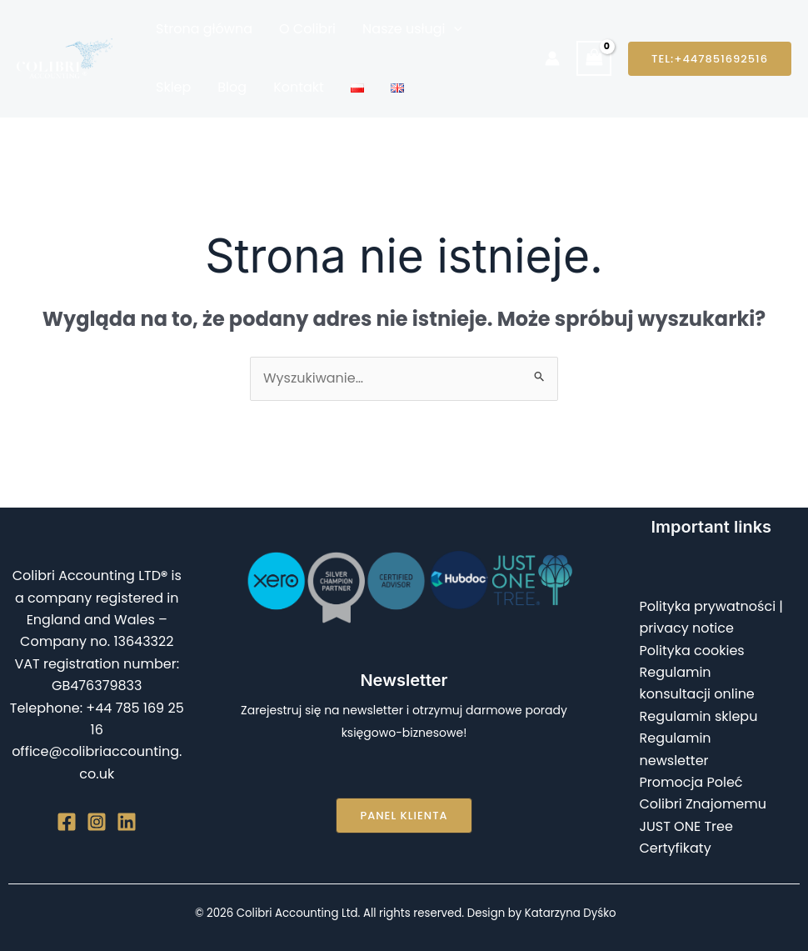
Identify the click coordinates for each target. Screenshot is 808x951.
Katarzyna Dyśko (570, 913)
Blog (232, 87)
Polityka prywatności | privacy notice (712, 617)
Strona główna (204, 28)
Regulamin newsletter (675, 748)
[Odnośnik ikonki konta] (552, 58)
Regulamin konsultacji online (697, 683)
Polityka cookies (692, 650)
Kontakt (298, 87)
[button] (454, 29)
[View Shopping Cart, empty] (593, 58)
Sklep (173, 87)
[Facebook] (67, 822)
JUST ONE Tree (686, 826)
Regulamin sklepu (699, 716)
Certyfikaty (675, 848)
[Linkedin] (127, 822)
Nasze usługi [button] (411, 29)
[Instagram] (97, 822)
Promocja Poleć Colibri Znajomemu (703, 793)
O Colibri (307, 28)
